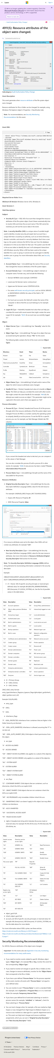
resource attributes (26, 100)
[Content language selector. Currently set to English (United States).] (12, 1037)
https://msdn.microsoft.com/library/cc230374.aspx (19, 931)
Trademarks (35, 1049)
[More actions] (50, 22)
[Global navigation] (2, 2)
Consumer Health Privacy (11, 1049)
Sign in (50, 2)
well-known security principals (24, 290)
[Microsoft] (27, 2)
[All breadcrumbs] (4, 22)
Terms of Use (26, 1049)
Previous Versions (19, 1047)
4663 (43, 394)
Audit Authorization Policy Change (17, 22)
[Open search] (46, 2)
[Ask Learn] (46, 22)
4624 (23, 315)
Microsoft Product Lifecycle (14, 11)
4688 (21, 466)
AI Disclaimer (7, 1047)
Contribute (36, 1047)
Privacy (43, 1047)
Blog (27, 1047)
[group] (27, 164)
